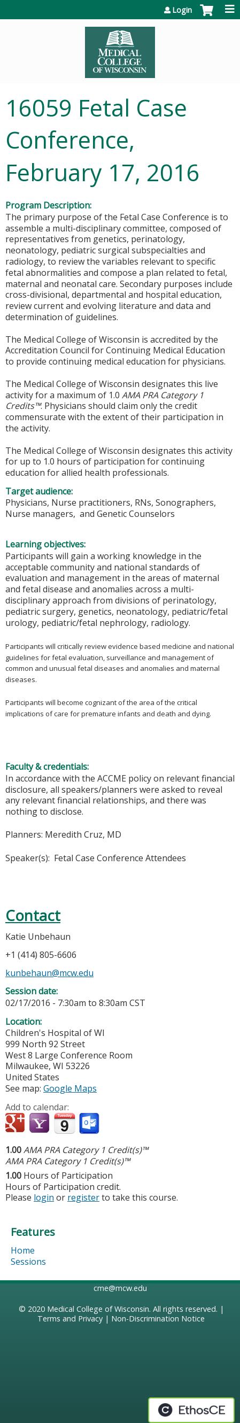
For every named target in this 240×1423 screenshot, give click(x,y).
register (83, 1197)
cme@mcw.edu (120, 1288)
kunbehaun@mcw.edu (49, 973)
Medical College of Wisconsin (98, 1309)
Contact (32, 915)
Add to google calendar (16, 1123)
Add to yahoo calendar (40, 1123)
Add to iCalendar (64, 1123)
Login (182, 10)
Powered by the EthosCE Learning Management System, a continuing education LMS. (191, 1410)
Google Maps (70, 1088)
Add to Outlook (90, 1123)
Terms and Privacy (70, 1318)
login (44, 1197)
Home (23, 1250)
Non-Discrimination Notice (158, 1318)
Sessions (28, 1261)
